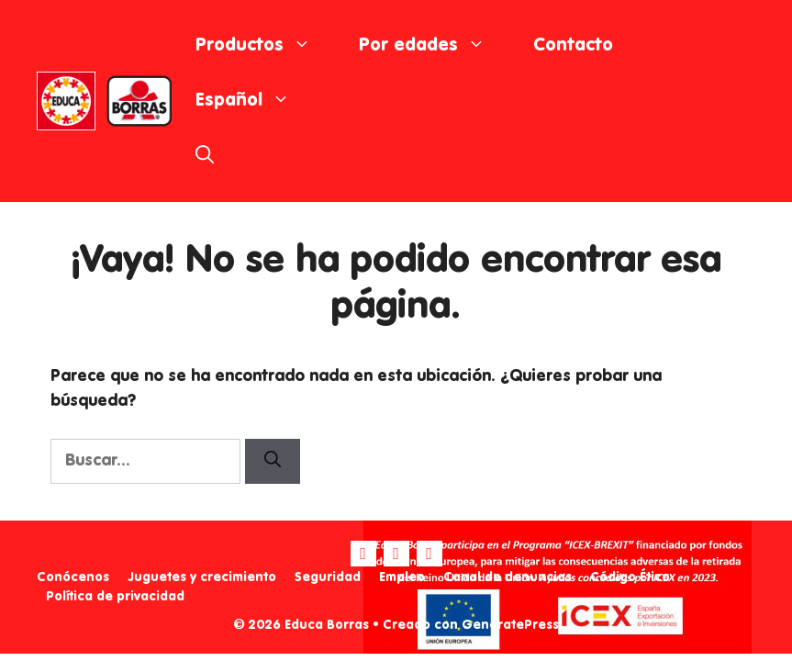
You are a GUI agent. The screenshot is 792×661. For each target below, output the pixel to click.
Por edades (434, 45)
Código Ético (630, 577)
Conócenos (73, 577)
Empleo (402, 577)
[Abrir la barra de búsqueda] (205, 156)
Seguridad (328, 577)
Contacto (573, 46)
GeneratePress (510, 625)
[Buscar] (272, 461)
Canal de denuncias (507, 577)
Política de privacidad (115, 596)
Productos (265, 45)
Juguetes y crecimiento (202, 577)
